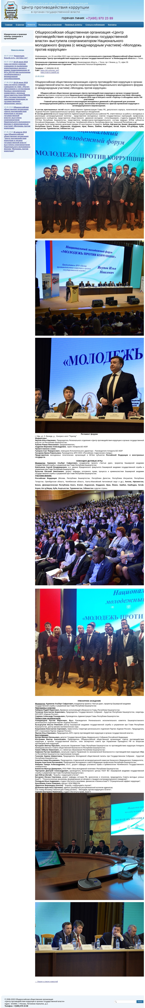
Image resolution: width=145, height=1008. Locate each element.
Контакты (112, 25)
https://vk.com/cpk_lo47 (49, 70)
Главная (8, 25)
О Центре (20, 25)
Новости (31, 25)
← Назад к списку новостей (46, 981)
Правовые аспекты (73, 25)
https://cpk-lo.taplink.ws (50, 72)
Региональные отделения (49, 25)
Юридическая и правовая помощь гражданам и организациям (15, 36)
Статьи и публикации (95, 25)
